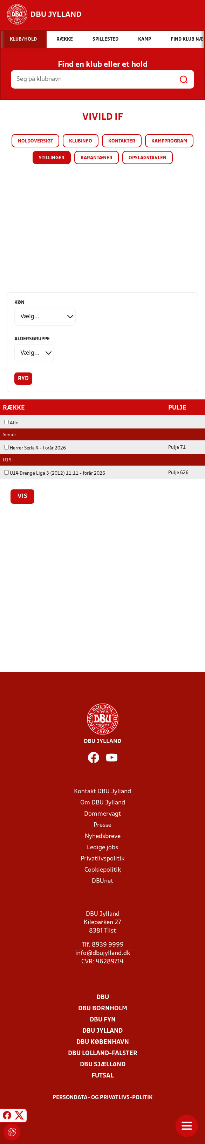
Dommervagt (102, 814)
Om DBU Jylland (102, 802)
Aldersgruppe (32, 339)
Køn (19, 302)
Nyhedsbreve (103, 836)
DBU (102, 997)
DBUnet (102, 881)
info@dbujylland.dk (102, 953)
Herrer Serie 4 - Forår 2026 (35, 448)
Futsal (102, 1076)
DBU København (102, 1042)
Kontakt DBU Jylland (102, 791)
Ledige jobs (102, 847)
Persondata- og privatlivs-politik (103, 1097)
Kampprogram (169, 141)
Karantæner (96, 158)
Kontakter (121, 141)
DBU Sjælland (102, 1064)
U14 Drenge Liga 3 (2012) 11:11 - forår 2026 (54, 473)
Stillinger (51, 158)
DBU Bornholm (102, 1008)
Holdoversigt (35, 141)
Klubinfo (80, 141)
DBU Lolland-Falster (102, 1053)
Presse (102, 825)
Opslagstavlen (147, 158)
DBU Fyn (103, 1020)
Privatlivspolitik (102, 859)
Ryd (23, 378)
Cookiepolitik (102, 870)
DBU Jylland (102, 1031)
